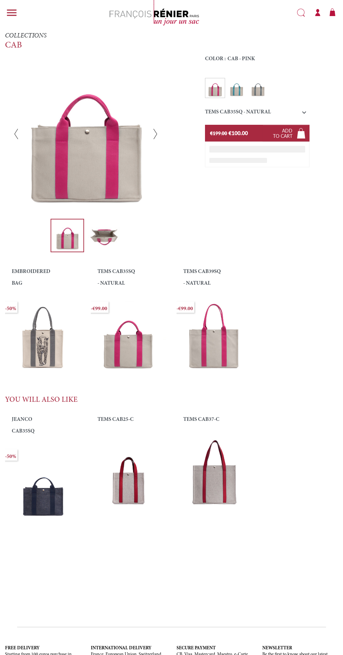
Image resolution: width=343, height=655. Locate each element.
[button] (257, 113)
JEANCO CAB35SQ (23, 425)
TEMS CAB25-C (115, 419)
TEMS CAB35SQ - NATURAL (116, 277)
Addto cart (282, 133)
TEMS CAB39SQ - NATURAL (202, 277)
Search (301, 13)
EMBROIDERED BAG (31, 277)
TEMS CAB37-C (201, 419)
